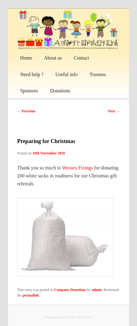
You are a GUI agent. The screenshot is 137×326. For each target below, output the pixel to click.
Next (114, 111)
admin (97, 290)
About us (53, 57)
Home (26, 57)
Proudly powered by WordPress (68, 317)
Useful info (66, 74)
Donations (60, 90)
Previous (26, 111)
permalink (31, 295)
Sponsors (29, 90)
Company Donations (70, 290)
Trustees (97, 74)
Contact (81, 57)
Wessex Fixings (77, 167)
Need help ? (32, 74)
